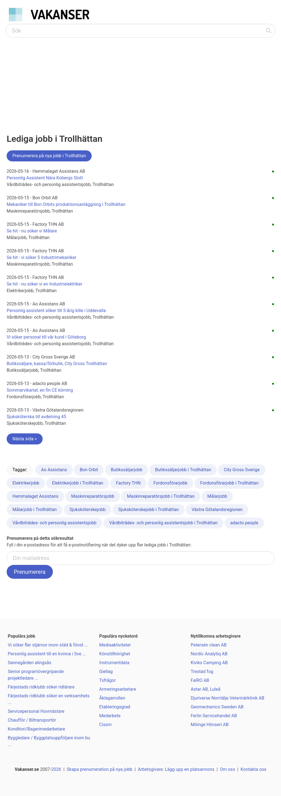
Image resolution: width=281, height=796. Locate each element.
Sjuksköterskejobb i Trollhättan (148, 509)
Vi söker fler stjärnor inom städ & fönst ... (48, 645)
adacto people (244, 522)
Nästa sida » (24, 438)
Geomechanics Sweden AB (217, 706)
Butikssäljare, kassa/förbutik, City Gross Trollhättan (57, 363)
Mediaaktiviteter (115, 645)
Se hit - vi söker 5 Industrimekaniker (41, 257)
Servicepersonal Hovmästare (36, 711)
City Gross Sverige (241, 469)
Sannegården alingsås (29, 662)
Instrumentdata (114, 662)
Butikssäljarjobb (126, 469)
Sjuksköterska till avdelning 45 (36, 416)
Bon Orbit (89, 469)
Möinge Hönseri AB (210, 724)
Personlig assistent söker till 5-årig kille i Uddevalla (56, 310)
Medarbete (109, 715)
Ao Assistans (54, 469)
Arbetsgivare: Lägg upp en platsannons (176, 769)
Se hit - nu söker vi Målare (32, 231)
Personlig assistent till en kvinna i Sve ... (47, 653)
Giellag (106, 671)
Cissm (105, 724)
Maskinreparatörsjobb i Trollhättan (161, 496)
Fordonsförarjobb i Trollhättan (229, 483)
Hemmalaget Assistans (35, 496)
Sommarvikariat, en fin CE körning (40, 390)
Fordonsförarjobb (170, 483)
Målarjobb (217, 496)
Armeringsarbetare (117, 689)
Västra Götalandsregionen (217, 509)
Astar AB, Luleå (206, 689)
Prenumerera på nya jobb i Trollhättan (49, 155)
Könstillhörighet (114, 653)
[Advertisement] (140, 79)
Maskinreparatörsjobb (92, 496)
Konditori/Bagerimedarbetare (36, 729)
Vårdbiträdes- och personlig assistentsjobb (54, 522)
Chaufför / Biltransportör (32, 720)
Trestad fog (202, 671)
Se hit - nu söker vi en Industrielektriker (44, 284)
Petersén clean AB (209, 645)
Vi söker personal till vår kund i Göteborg (46, 337)
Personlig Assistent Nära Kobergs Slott (45, 177)
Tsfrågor (107, 680)
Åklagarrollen (112, 698)
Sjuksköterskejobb (87, 509)
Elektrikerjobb (25, 483)
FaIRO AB (200, 680)
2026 (56, 769)
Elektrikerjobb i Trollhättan (77, 483)
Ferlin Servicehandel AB (214, 715)
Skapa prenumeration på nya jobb (99, 769)
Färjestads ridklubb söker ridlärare (41, 687)
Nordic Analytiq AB (209, 653)
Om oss (227, 769)
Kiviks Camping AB (209, 662)
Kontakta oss (253, 769)
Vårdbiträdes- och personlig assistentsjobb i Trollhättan (163, 522)
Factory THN (128, 483)
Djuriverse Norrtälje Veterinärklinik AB (227, 698)
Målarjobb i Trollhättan (34, 509)
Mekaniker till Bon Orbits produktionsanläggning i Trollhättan (66, 204)
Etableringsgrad (114, 706)
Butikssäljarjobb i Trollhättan (183, 469)
